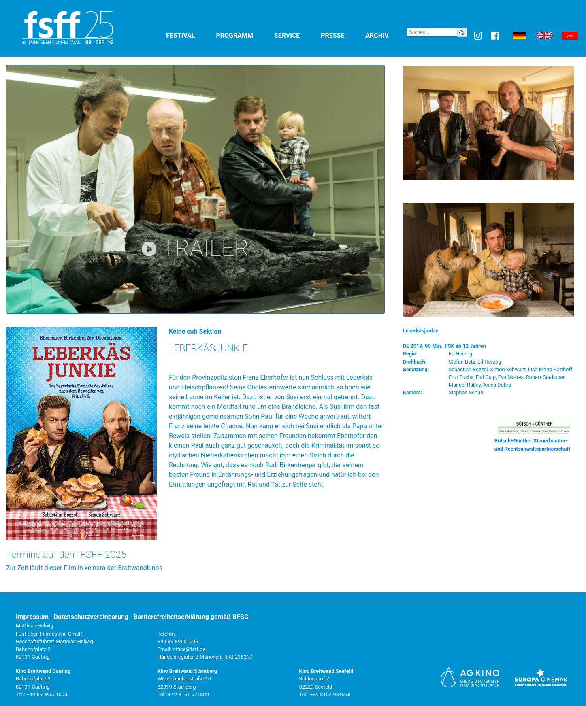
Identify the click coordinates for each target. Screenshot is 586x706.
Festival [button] (189, 35)
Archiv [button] (386, 35)
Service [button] (296, 35)
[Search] (432, 32)
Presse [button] (341, 35)
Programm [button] (243, 35)
